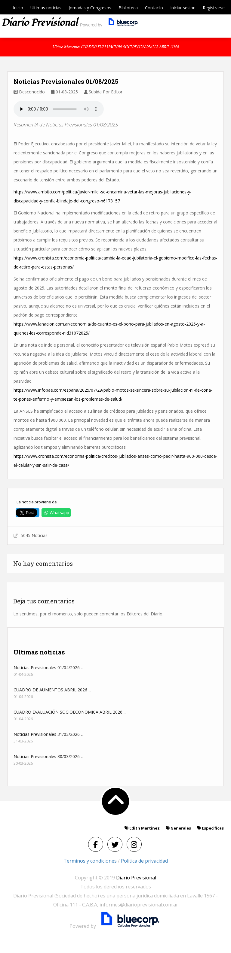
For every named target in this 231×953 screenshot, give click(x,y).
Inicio (18, 8)
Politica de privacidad (144, 860)
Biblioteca (128, 8)
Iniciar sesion (183, 8)
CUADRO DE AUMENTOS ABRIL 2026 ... (52, 690)
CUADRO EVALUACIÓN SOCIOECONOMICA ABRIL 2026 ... (70, 712)
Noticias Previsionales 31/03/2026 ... (49, 734)
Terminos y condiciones (90, 860)
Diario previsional (40, 22)
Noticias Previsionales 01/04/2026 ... (49, 667)
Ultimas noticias (45, 8)
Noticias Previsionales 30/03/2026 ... (49, 756)
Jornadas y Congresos (90, 8)
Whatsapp (56, 512)
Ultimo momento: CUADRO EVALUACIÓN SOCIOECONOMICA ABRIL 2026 (115, 47)
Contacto (154, 8)
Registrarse (214, 8)
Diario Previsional (136, 877)
